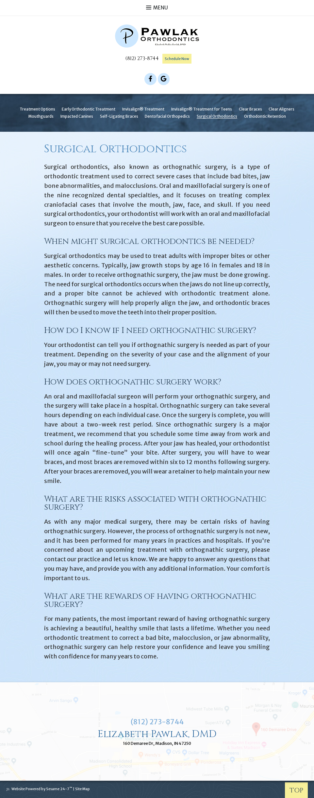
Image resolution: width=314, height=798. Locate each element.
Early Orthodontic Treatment (88, 109)
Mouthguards (41, 116)
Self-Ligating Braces (119, 116)
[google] (164, 78)
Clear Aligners (281, 109)
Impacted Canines (76, 116)
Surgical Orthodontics (217, 116)
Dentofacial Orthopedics (167, 116)
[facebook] (150, 78)
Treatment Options (37, 109)
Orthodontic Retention (265, 116)
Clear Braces (250, 109)
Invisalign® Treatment (143, 109)
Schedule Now (177, 58)
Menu (157, 8)
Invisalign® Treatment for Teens (201, 109)
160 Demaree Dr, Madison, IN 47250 (157, 743)
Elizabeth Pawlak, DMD (157, 733)
